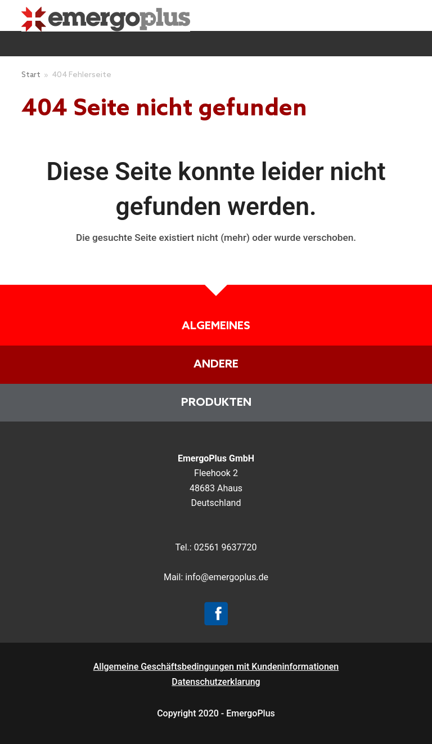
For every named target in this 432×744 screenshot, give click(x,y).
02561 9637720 (225, 547)
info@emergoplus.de (226, 577)
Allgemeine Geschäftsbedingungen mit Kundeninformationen (216, 666)
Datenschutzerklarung (216, 681)
